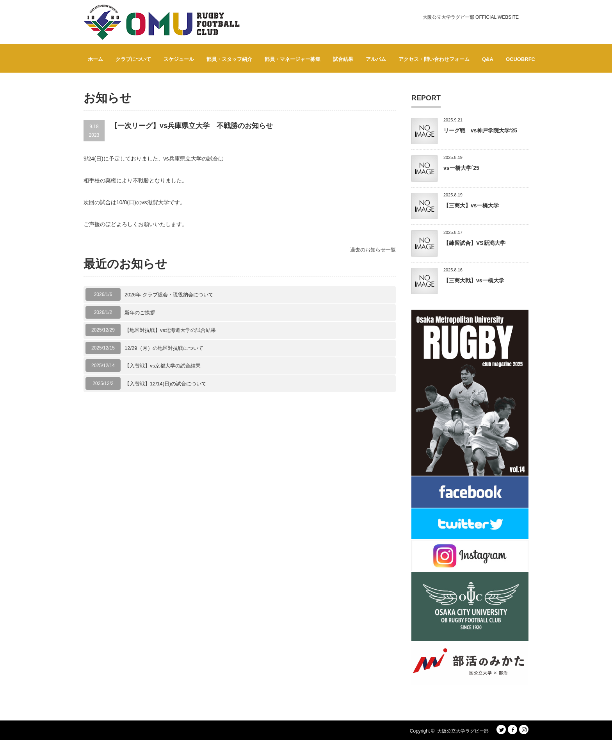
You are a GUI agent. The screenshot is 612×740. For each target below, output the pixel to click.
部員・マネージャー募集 (292, 59)
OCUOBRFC (520, 59)
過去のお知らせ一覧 (373, 250)
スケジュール (179, 59)
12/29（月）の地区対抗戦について (164, 348)
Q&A (487, 59)
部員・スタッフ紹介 (229, 59)
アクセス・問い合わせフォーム (434, 59)
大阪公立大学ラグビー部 (463, 731)
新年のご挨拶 (140, 313)
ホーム (95, 59)
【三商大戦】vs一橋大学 (473, 280)
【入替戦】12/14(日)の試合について (165, 384)
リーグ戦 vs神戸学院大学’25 (480, 130)
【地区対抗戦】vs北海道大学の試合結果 (170, 330)
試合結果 (343, 59)
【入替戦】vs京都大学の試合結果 (163, 366)
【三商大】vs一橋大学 (471, 205)
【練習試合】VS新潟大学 (474, 243)
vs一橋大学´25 (461, 168)
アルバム (376, 59)
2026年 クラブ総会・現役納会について (169, 295)
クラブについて (133, 59)
